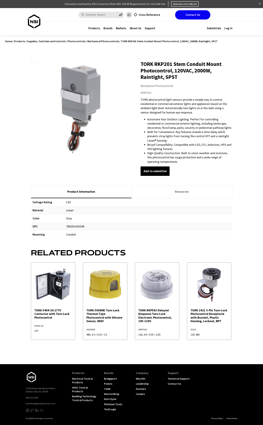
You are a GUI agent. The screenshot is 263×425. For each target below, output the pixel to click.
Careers (140, 394)
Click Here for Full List (185, 4)
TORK (107, 389)
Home (8, 41)
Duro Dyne (110, 399)
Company (142, 373)
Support (150, 28)
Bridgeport (110, 378)
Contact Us (193, 15)
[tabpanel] (131, 220)
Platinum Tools (113, 404)
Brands (108, 28)
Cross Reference (149, 15)
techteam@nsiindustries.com (40, 403)
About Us (135, 28)
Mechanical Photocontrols (103, 41)
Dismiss (260, 4)
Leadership (142, 383)
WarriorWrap (111, 394)
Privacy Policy (217, 418)
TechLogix (110, 409)
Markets (121, 28)
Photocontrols (76, 41)
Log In (228, 28)
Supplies (32, 41)
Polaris (108, 383)
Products (94, 28)
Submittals (214, 28)
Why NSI (140, 378)
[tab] (81, 191)
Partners (141, 389)
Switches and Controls (52, 41)
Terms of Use (231, 418)
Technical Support (179, 378)
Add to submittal (155, 171)
